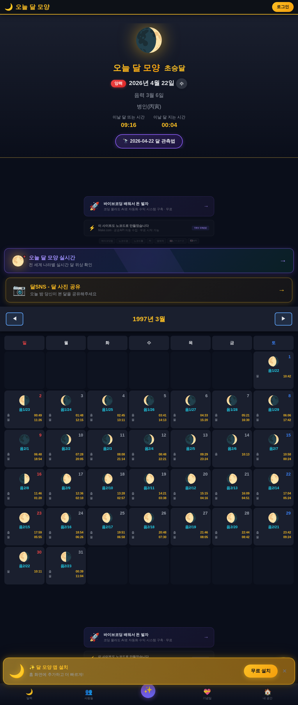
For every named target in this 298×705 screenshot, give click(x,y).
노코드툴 (138, 241)
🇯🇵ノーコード (177, 241)
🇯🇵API (193, 240)
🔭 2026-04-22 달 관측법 (149, 141)
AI (150, 240)
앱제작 (160, 241)
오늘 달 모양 (136, 68)
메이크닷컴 (107, 241)
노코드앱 (123, 241)
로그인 (283, 7)
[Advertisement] (149, 177)
